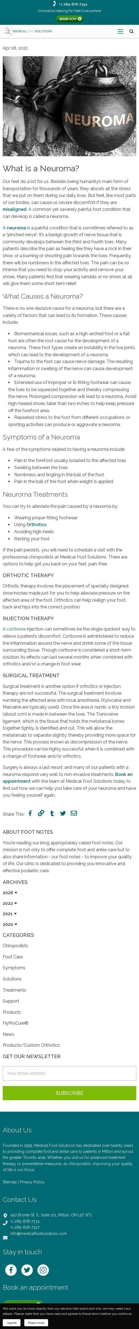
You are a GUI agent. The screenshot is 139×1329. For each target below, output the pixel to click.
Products (12, 1012)
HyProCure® (15, 1023)
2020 (8, 924)
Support (11, 1001)
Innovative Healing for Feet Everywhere (69, 11)
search (131, 31)
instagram (43, 1270)
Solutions (12, 979)
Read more (36, 1323)
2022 (8, 903)
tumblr (52, 813)
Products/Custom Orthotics (31, 1045)
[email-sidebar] (69, 1073)
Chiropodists (15, 945)
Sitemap (10, 1182)
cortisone (16, 629)
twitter (63, 813)
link (41, 813)
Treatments (14, 990)
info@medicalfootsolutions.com (38, 1233)
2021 (8, 913)
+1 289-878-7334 (73, 4)
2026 (8, 892)
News (8, 1034)
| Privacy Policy (31, 1182)
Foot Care (13, 956)
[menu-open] (120, 31)
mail (74, 813)
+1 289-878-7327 (24, 1227)
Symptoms (14, 967)
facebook (30, 813)
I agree (12, 1323)
